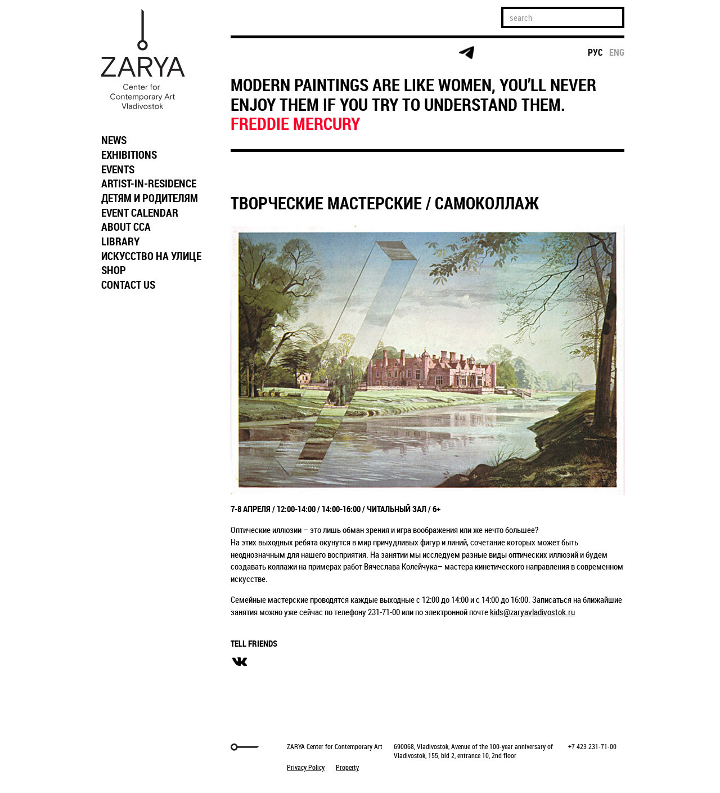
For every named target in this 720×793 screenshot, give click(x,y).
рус (595, 52)
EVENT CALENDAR (139, 212)
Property (347, 767)
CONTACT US (128, 284)
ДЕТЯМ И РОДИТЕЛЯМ (149, 198)
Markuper (125, 747)
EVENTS (117, 169)
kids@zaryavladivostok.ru (532, 611)
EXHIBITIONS (129, 154)
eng (616, 52)
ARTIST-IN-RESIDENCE (148, 183)
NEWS (114, 140)
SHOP (113, 270)
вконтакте (240, 661)
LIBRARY (120, 241)
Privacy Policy (306, 767)
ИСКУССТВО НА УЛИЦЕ (151, 256)
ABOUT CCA (126, 226)
